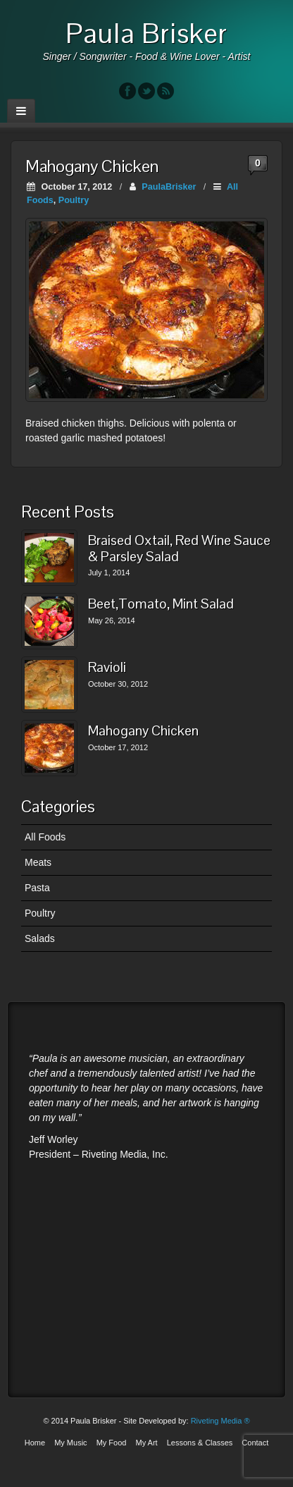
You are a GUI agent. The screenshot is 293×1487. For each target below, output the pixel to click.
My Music (70, 1442)
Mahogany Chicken (143, 731)
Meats (38, 862)
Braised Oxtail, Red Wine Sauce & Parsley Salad (179, 549)
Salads (40, 938)
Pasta (37, 887)
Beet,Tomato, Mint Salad (161, 604)
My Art (147, 1442)
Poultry (73, 200)
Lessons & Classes (200, 1442)
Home (35, 1442)
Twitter (147, 90)
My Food (111, 1442)
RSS (166, 90)
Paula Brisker (146, 33)
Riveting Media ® (220, 1420)
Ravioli (107, 668)
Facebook (128, 90)
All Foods (45, 837)
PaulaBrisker (169, 187)
